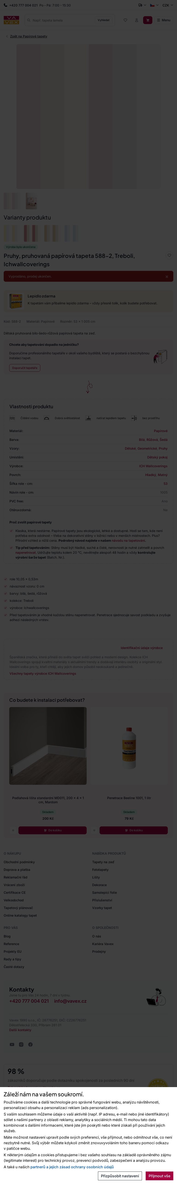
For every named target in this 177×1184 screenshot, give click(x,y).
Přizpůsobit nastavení (120, 1176)
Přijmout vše (159, 1176)
